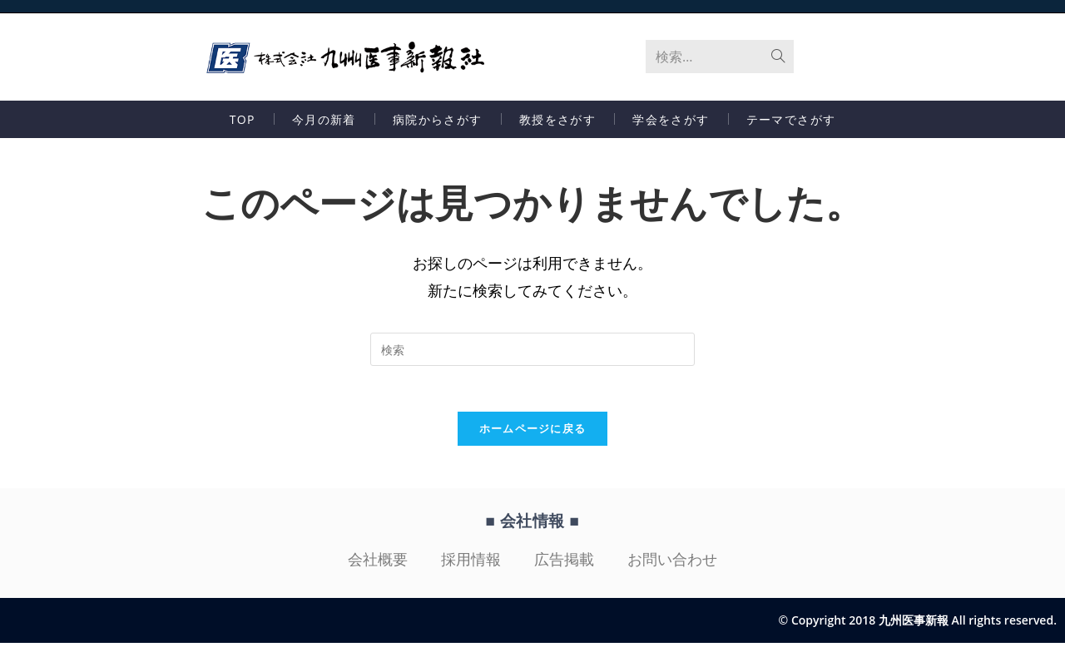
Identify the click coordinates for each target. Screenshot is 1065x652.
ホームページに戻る (533, 437)
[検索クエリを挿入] (532, 353)
